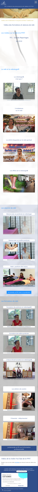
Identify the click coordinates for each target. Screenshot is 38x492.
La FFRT (9, 490)
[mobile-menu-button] (35, 2)
